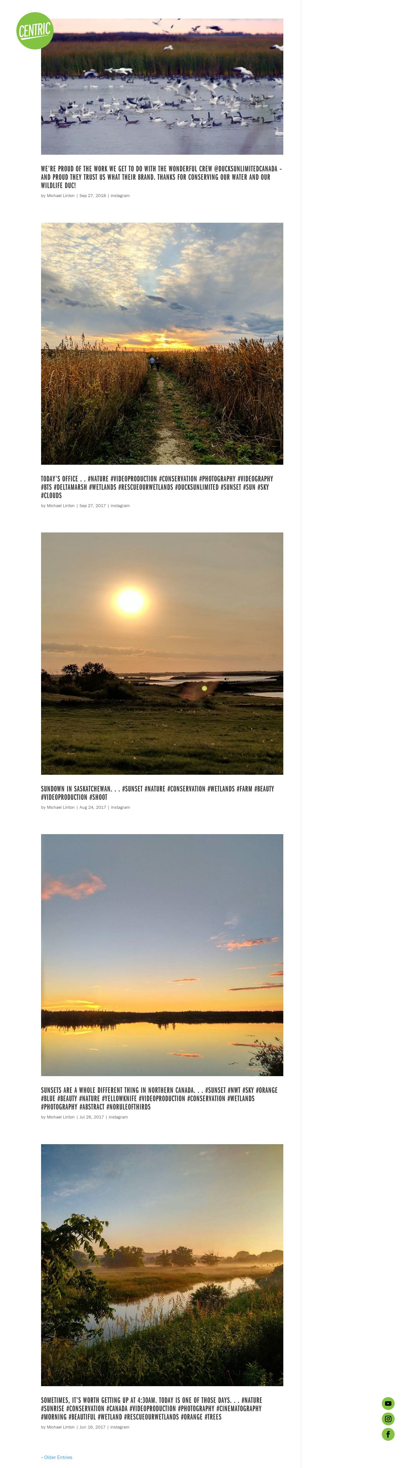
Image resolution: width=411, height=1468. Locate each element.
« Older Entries (56, 1457)
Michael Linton (61, 195)
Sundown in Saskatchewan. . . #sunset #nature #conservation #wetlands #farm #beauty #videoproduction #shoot (157, 792)
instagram (120, 195)
